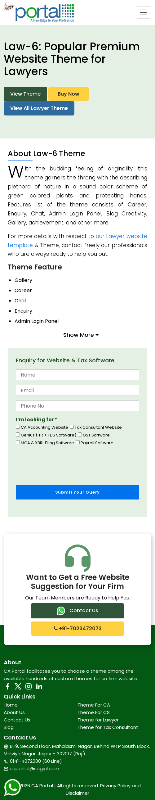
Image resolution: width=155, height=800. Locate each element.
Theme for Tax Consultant (108, 727)
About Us (14, 712)
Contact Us (77, 611)
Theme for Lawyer (98, 719)
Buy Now (68, 93)
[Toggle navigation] (143, 12)
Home (11, 705)
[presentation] (63, 463)
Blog (9, 727)
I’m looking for (36, 419)
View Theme (25, 93)
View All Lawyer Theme (39, 108)
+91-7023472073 (78, 628)
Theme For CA (94, 705)
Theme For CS (94, 712)
